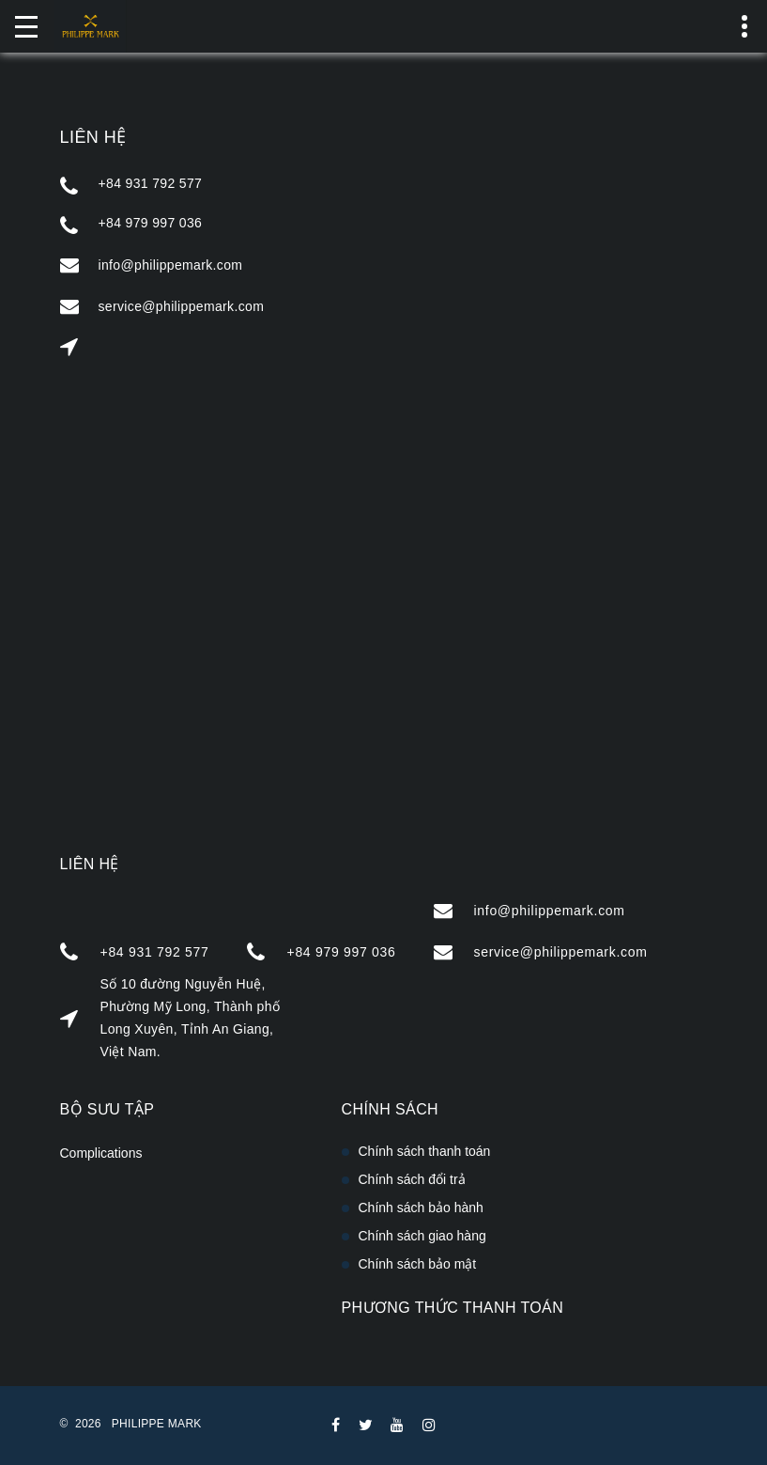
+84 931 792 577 (151, 183)
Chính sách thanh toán (425, 1151)
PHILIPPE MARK (157, 1423)
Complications (101, 1153)
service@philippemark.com (182, 306)
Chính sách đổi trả (412, 1179)
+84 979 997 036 (151, 222)
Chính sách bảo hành (421, 1207)
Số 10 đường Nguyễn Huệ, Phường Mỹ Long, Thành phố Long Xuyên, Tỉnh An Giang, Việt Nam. (190, 1017)
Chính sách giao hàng (422, 1235)
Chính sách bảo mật (418, 1263)
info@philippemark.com (171, 265)
